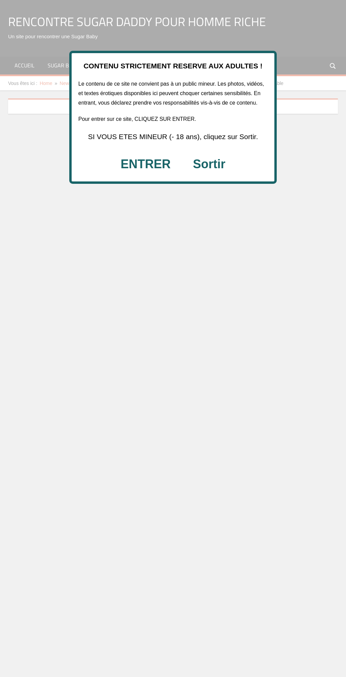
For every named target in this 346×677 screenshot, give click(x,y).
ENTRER (146, 164)
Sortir (209, 164)
